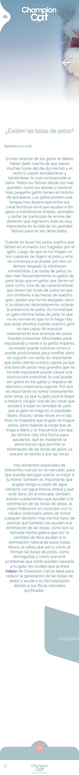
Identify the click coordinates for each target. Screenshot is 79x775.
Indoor (11, 571)
